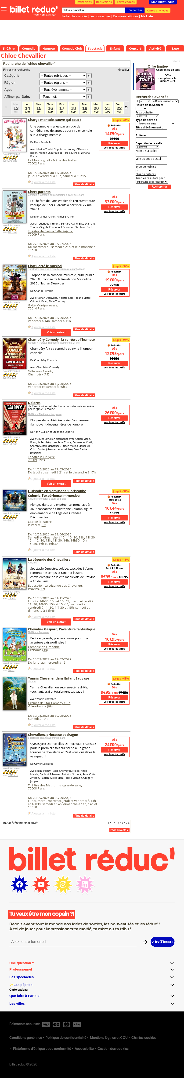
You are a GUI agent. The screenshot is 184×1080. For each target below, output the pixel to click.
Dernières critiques (125, 16)
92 (43, 525)
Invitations (84, 2)
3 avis (11, 670)
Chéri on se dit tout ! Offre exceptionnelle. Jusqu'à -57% (168, 75)
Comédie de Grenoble (44, 647)
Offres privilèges (158, 10)
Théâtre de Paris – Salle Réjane (50, 231)
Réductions (104, 2)
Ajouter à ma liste (44, 182)
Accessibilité (84, 1049)
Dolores (34, 402)
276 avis (12, 161)
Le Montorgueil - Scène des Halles (52, 160)
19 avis (12, 598)
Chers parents (39, 191)
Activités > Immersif (38, 499)
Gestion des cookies (113, 1049)
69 (49, 706)
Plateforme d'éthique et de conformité (42, 1049)
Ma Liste (147, 16)
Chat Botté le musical (45, 265)
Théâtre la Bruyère (41, 457)
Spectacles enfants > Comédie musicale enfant (53, 269)
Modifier (124, 69)
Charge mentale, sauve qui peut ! (54, 119)
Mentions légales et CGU (109, 1038)
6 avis (11, 520)
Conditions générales (25, 1038)
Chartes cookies (143, 1038)
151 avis (12, 444)
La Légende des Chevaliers (49, 559)
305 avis (12, 232)
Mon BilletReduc (162, 2)
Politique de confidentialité (66, 1038)
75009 (32, 234)
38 (45, 650)
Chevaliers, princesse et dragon (53, 734)
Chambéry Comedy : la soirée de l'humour (61, 339)
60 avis (12, 378)
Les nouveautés (100, 16)
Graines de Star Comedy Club (49, 703)
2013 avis (13, 775)
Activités (32, 562)
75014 (32, 308)
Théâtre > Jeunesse (38, 632)
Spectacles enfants (38, 738)
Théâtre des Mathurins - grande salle (54, 785)
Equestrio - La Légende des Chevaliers (55, 585)
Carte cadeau (126, 2)
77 (42, 589)
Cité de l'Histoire (40, 522)
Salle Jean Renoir (40, 371)
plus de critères (146, 174)
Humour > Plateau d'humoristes (44, 343)
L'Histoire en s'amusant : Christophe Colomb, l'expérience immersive (57, 493)
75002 (32, 163)
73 (46, 374)
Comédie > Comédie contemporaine (47, 195)
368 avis (12, 309)
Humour (32, 681)
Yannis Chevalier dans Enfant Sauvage (58, 678)
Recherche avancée (74, 16)
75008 (32, 788)
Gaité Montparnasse (43, 305)
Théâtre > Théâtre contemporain (45, 414)
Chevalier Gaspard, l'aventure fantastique (61, 629)
